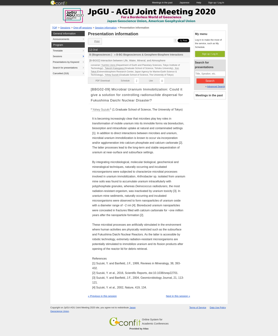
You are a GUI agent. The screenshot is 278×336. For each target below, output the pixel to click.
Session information (106, 27)
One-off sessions (82, 27)
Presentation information (134, 27)
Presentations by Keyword (66, 62)
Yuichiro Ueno (108, 65)
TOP (54, 27)
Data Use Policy (218, 307)
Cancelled (61, 73)
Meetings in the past (209, 95)
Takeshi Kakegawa (114, 68)
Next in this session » (178, 296)
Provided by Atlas (139, 328)
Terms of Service (197, 307)
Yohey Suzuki (111, 74)
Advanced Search (216, 86)
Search (210, 80)
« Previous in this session (102, 296)
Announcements (61, 39)
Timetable (58, 50)
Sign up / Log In (210, 54)
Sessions (65, 27)
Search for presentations (65, 67)
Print (95, 41)
